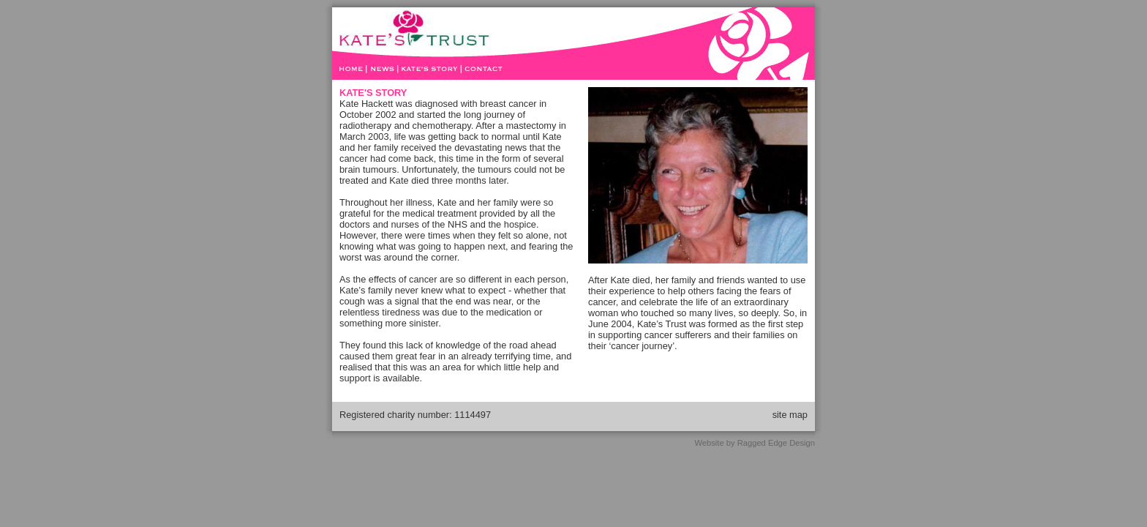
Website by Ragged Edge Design (754, 442)
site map (790, 414)
